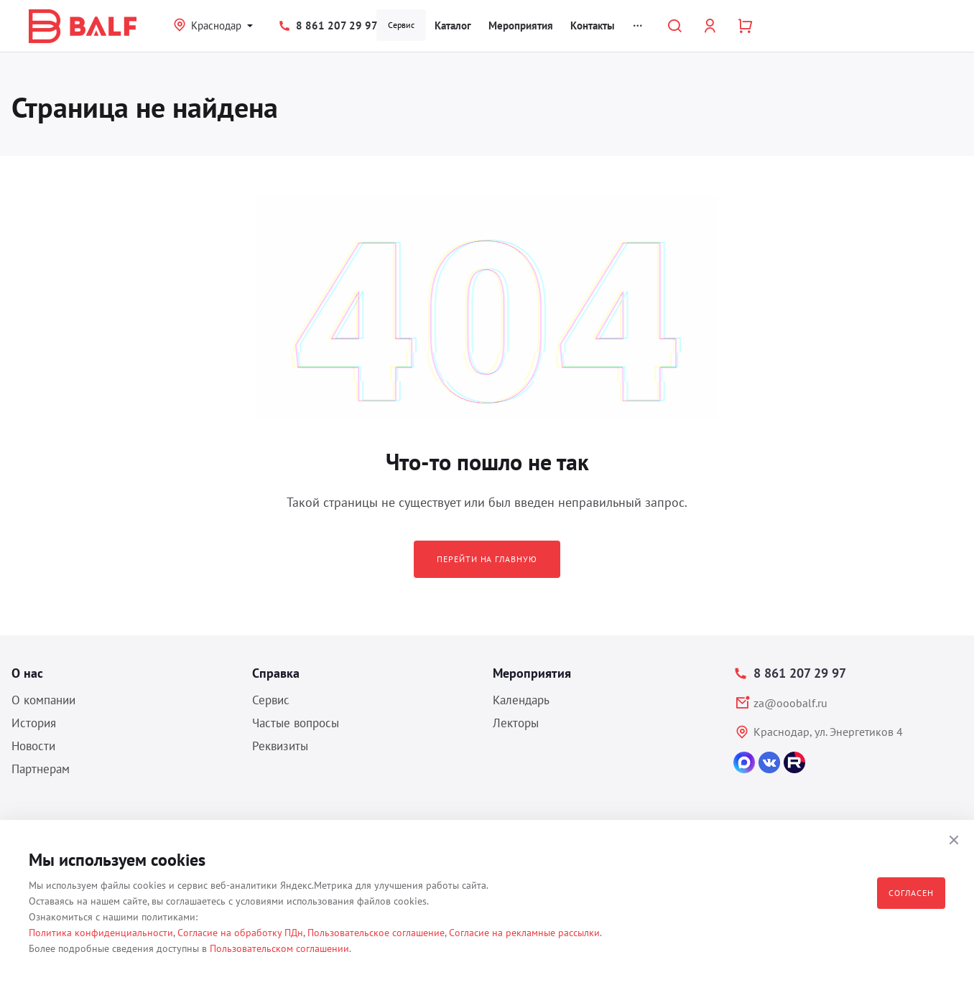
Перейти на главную (487, 559)
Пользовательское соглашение (376, 932)
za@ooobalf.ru (790, 703)
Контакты (592, 25)
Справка (276, 673)
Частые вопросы (295, 723)
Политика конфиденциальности (101, 932)
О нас (27, 673)
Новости (33, 746)
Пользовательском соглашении (279, 948)
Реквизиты (280, 746)
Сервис (401, 24)
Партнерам (40, 769)
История (33, 723)
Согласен (911, 892)
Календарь (521, 700)
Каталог (453, 25)
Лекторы (516, 723)
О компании (43, 700)
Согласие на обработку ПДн (240, 932)
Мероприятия (520, 25)
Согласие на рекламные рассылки (524, 932)
